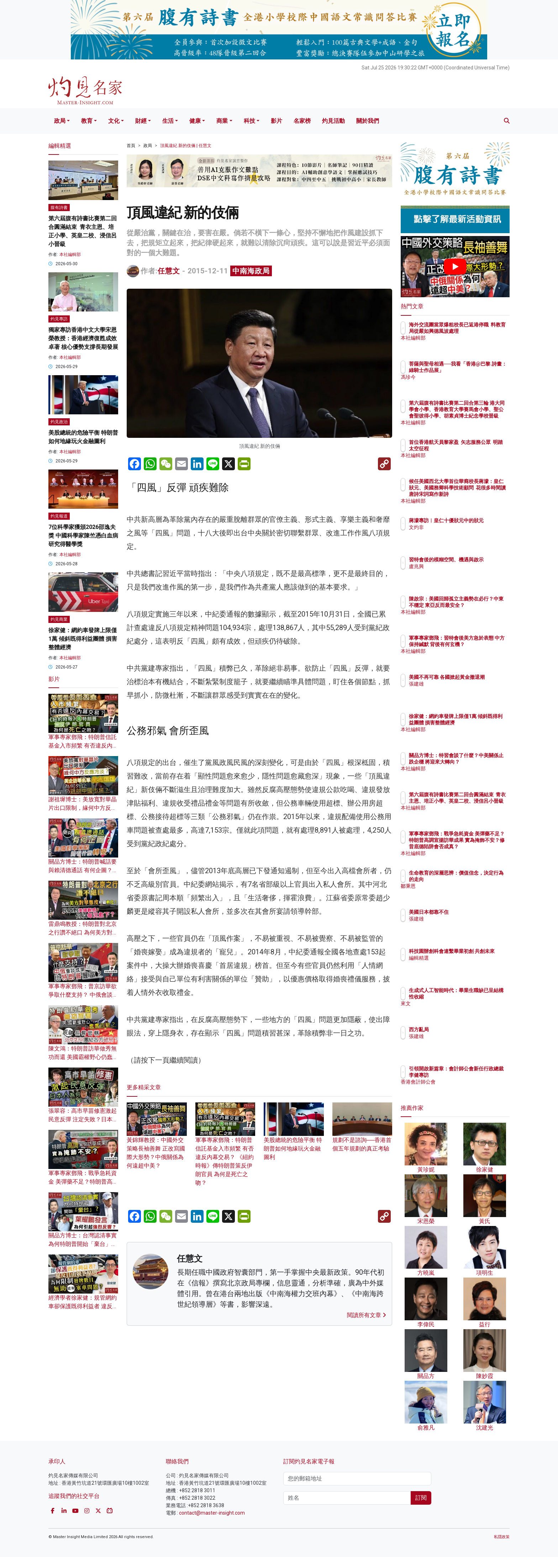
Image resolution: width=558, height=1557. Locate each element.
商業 (222, 120)
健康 (195, 120)
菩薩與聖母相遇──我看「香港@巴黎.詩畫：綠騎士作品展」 (478, 370)
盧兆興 (458, 573)
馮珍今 (458, 383)
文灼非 (458, 533)
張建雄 (458, 690)
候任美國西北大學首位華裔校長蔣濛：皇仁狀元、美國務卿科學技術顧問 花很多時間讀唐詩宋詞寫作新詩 (478, 494)
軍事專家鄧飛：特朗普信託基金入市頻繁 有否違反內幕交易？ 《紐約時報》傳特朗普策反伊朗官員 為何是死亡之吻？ (225, 1150)
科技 (249, 120)
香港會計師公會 (468, 1088)
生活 (168, 120)
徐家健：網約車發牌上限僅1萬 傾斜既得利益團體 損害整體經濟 (82, 639)
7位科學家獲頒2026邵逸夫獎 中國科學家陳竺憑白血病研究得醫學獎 (83, 535)
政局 (59, 120)
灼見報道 (59, 516)
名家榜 (302, 120)
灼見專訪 (59, 318)
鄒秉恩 (458, 886)
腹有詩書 (59, 207)
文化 (114, 120)
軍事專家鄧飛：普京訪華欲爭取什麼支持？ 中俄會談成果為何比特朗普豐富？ (83, 995)
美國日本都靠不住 (470, 912)
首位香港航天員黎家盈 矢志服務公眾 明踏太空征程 (477, 448)
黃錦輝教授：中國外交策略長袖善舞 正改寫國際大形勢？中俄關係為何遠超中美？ (157, 1142)
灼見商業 (59, 619)
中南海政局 (251, 271)
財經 (141, 120)
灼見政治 (59, 421)
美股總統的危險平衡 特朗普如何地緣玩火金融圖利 (294, 1137)
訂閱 (421, 1497)
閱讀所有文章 (366, 1315)
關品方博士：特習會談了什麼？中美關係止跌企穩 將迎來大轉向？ (478, 762)
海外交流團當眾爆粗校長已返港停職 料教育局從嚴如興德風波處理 (478, 331)
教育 (87, 120)
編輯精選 (460, 964)
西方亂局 (460, 1029)
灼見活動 (333, 120)
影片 (276, 120)
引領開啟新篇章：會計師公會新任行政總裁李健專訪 (478, 1075)
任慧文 (169, 271)
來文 (455, 1003)
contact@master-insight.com (212, 1513)
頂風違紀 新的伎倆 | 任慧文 (185, 145)
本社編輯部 (70, 254)
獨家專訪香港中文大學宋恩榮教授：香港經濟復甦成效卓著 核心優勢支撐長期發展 (83, 338)
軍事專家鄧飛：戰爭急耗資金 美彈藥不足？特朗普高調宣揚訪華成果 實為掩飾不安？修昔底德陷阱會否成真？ (478, 847)
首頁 (131, 145)
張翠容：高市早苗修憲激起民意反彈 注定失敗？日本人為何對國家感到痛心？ (83, 1119)
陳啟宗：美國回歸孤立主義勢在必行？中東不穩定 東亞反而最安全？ (478, 605)
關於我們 (367, 120)
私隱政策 (502, 1537)
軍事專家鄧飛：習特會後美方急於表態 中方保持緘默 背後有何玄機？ (478, 644)
